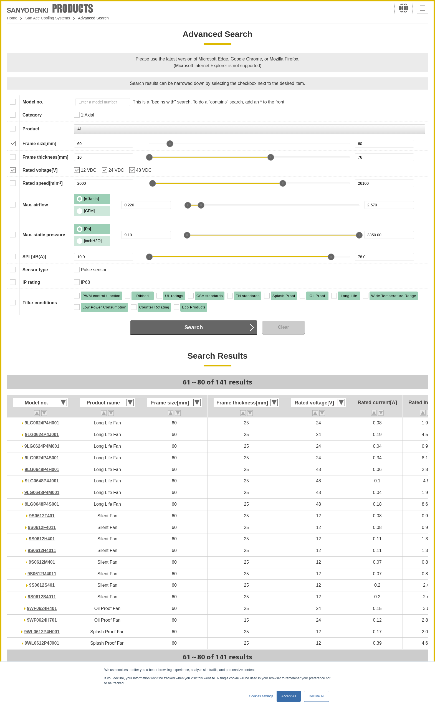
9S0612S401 (42, 585)
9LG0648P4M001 (41, 492)
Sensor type (35, 269)
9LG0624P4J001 (42, 434)
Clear (283, 327)
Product (30, 128)
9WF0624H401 (42, 608)
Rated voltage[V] (39, 170)
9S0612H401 (42, 538)
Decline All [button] (316, 696)
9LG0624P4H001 (42, 423)
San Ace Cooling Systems (47, 18)
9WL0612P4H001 (41, 631)
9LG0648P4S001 (42, 504)
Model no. (32, 102)
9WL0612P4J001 (42, 643)
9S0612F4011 (42, 527)
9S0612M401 (42, 562)
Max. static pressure (43, 234)
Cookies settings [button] (261, 696)
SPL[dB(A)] (34, 256)
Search (193, 327)
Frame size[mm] (39, 143)
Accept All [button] (288, 696)
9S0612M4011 (41, 573)
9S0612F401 (42, 515)
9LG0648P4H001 (42, 469)
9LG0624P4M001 (41, 446)
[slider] (169, 143)
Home (12, 18)
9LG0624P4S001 (42, 457)
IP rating (31, 282)
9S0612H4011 (42, 550)
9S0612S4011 (42, 596)
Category (32, 115)
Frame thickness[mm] (45, 157)
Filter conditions (39, 302)
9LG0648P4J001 (42, 480)
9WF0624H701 (42, 620)
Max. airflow (35, 204)
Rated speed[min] (42, 183)
